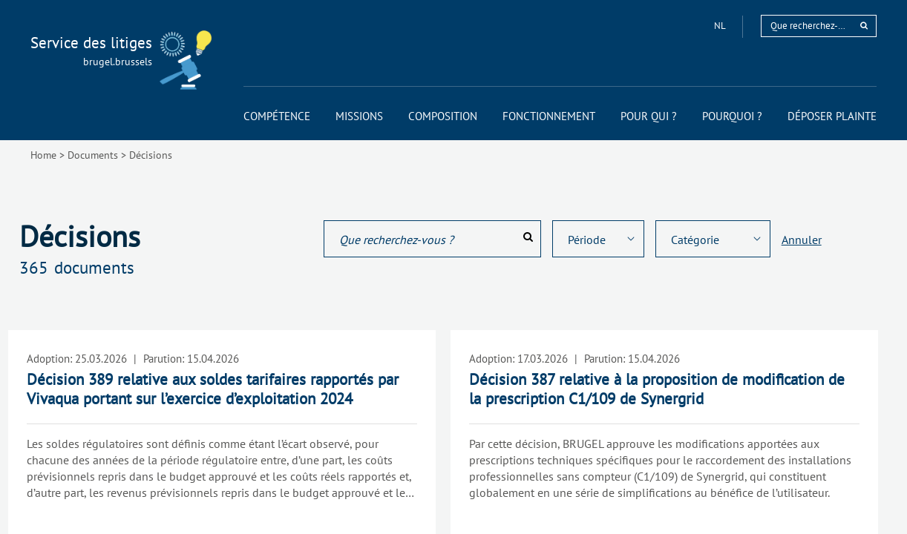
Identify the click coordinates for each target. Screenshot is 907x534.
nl (720, 25)
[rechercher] (864, 25)
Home (43, 155)
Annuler (802, 239)
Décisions (150, 155)
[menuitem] (276, 116)
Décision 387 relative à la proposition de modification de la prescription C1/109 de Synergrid (657, 389)
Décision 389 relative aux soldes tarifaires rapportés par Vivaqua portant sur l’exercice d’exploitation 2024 (213, 389)
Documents (93, 155)
